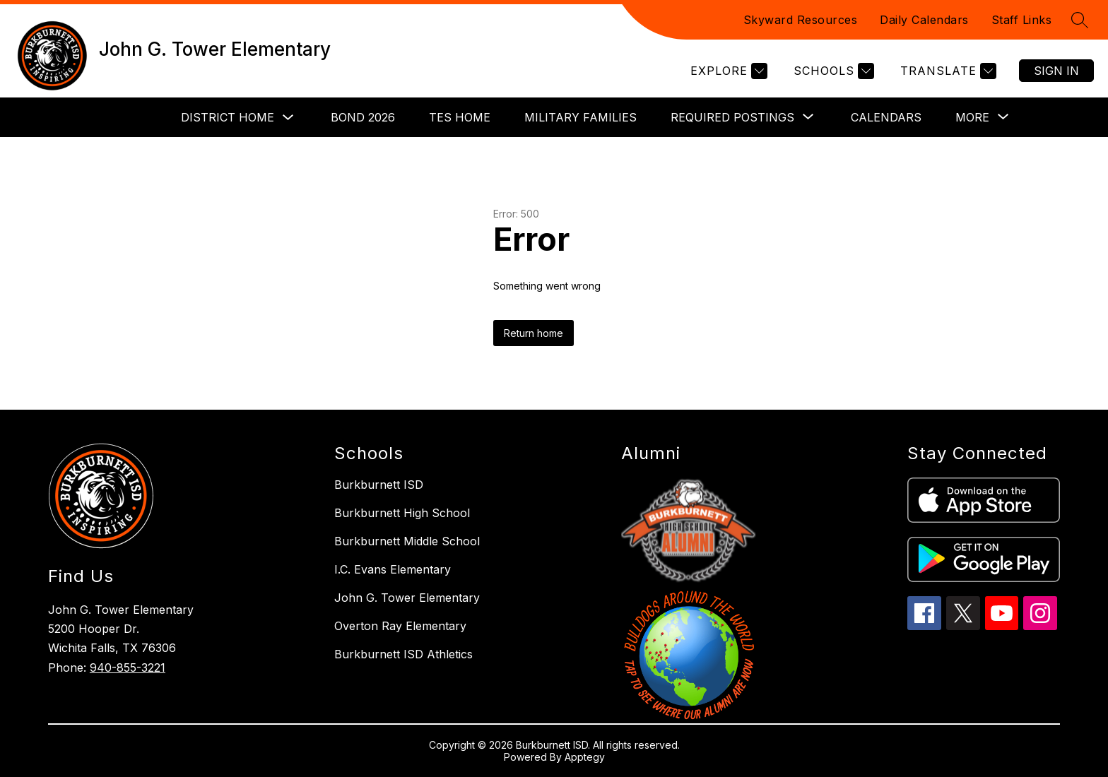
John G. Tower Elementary (407, 598)
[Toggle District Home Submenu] (288, 117)
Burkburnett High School (402, 513)
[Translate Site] (946, 71)
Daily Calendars (924, 20)
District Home (227, 117)
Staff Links (1021, 20)
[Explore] (727, 71)
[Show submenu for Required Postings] (732, 117)
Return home (533, 333)
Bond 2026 (363, 117)
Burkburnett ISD (378, 485)
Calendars (886, 117)
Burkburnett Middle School (407, 541)
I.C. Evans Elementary (392, 569)
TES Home (459, 117)
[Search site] (1079, 19)
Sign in (1056, 71)
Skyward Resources (800, 20)
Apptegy (585, 757)
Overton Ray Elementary (400, 626)
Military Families (580, 117)
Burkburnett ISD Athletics (403, 654)
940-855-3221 (127, 667)
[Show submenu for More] (972, 117)
